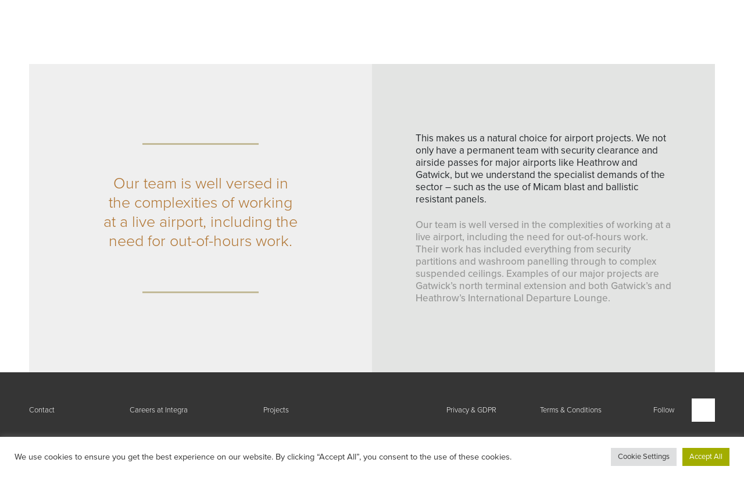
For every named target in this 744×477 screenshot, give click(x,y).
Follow (663, 410)
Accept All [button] (705, 456)
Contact (42, 410)
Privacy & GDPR (471, 410)
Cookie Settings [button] (644, 456)
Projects (276, 410)
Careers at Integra (159, 410)
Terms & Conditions (571, 410)
